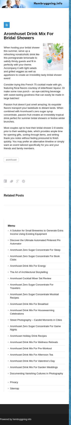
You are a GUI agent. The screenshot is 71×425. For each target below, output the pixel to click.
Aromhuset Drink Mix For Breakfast (29, 304)
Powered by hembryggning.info (15, 419)
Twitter (11, 181)
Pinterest (23, 181)
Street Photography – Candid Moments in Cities (36, 320)
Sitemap (14, 388)
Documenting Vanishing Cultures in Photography (36, 373)
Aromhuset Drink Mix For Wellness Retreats (34, 342)
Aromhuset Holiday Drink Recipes (28, 335)
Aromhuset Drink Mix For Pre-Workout (31, 348)
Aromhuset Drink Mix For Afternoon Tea (31, 354)
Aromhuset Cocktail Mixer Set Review (30, 278)
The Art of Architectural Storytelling (29, 272)
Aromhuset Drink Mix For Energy (28, 265)
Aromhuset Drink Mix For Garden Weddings (34, 367)
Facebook (5, 181)
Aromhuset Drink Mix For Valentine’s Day (32, 361)
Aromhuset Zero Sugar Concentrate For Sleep (35, 249)
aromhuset (11, 159)
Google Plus (17, 181)
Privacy (14, 382)
